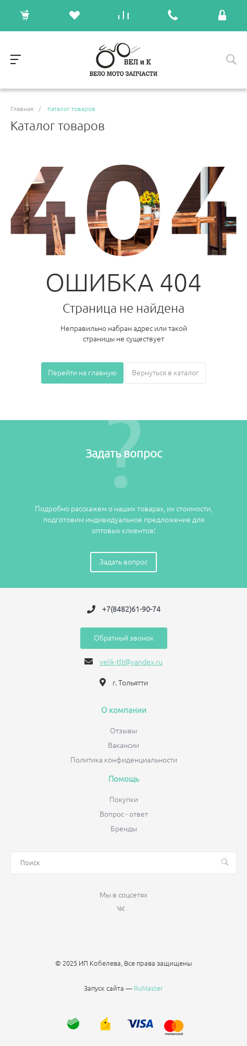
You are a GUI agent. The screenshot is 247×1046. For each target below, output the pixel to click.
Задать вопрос (123, 562)
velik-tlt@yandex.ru (131, 662)
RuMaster (148, 988)
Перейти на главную (82, 372)
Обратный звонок (124, 638)
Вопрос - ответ (124, 814)
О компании (123, 710)
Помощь (123, 779)
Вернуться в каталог (165, 372)
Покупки (123, 799)
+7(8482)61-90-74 (131, 609)
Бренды (123, 829)
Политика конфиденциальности (123, 760)
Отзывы (123, 731)
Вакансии (123, 745)
